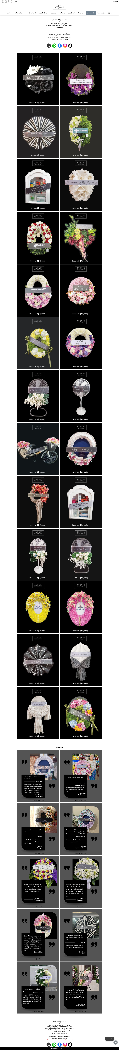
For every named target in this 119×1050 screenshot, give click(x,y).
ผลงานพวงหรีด (90, 13)
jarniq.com (65, 1048)
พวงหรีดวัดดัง (71, 13)
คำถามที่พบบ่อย (101, 13)
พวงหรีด (9, 13)
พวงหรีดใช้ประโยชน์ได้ (31, 13)
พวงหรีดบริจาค (43, 13)
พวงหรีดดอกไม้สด (18, 13)
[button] (115, 1)
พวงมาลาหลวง (52, 13)
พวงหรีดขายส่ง (62, 13)
